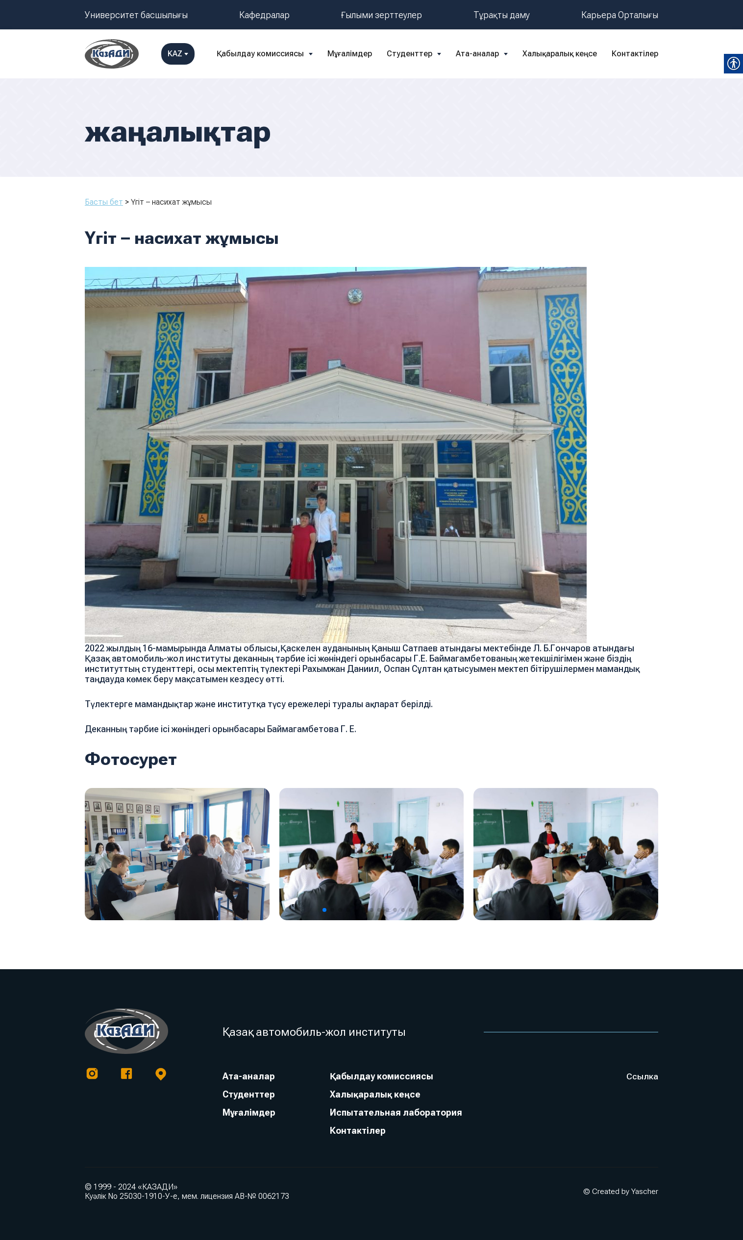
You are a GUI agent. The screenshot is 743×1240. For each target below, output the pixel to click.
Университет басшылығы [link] (136, 15)
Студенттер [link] (354, 53)
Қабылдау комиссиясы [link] (204, 53)
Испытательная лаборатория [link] (395, 1113)
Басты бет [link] (104, 202)
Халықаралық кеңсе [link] (504, 53)
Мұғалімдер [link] (294, 53)
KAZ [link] (641, 53)
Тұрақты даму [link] (501, 15)
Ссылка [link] (642, 1077)
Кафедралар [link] (264, 15)
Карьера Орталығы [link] (619, 15)
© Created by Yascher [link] (620, 1191)
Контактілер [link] (579, 53)
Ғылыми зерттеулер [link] (381, 15)
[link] (112, 54)
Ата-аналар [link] (422, 53)
